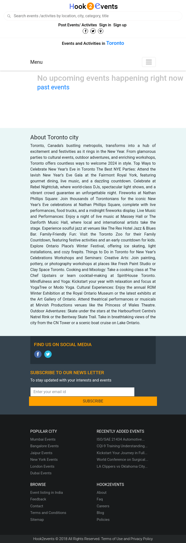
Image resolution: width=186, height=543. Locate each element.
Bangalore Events (44, 446)
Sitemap (37, 519)
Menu (36, 62)
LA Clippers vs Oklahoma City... (122, 466)
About (102, 492)
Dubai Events (40, 473)
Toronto (115, 43)
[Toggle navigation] (149, 62)
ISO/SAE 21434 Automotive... (121, 439)
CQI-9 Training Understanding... (122, 446)
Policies (103, 519)
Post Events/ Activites (77, 25)
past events (53, 87)
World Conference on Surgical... (122, 459)
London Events (42, 466)
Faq (100, 499)
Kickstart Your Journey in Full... (122, 453)
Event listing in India (46, 492)
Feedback (38, 499)
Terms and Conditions (48, 513)
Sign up (120, 25)
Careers (103, 506)
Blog (100, 513)
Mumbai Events (43, 439)
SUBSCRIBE (93, 401)
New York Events (44, 459)
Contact (36, 506)
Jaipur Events (41, 453)
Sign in (105, 25)
